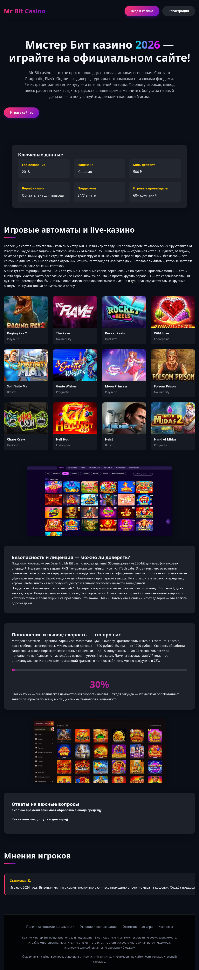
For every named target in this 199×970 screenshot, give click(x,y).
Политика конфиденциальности (50, 927)
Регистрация (178, 11)
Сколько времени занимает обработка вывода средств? (56, 810)
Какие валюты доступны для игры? (40, 819)
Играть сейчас (21, 112)
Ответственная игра (137, 927)
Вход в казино (142, 11)
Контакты (166, 927)
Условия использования (98, 927)
